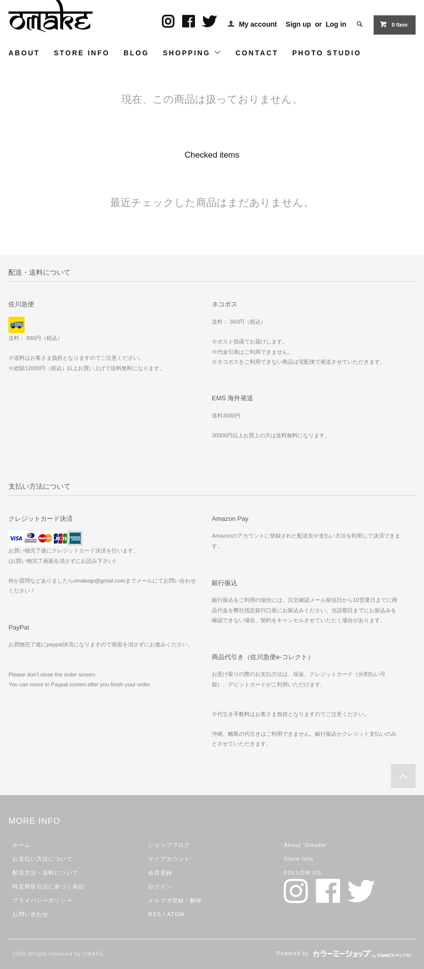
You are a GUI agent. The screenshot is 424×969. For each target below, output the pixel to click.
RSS (154, 914)
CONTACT (256, 53)
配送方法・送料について (45, 873)
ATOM (176, 914)
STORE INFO (82, 53)
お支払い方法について (42, 859)
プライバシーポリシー (42, 900)
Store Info (298, 859)
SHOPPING (192, 52)
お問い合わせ (30, 914)
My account (258, 24)
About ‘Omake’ (305, 845)
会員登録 (160, 873)
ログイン (160, 886)
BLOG (136, 53)
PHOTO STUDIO (326, 53)
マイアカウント (169, 859)
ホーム (21, 845)
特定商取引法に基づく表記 (48, 886)
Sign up (298, 24)
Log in (336, 24)
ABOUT (24, 53)
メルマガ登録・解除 (175, 900)
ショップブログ (169, 845)
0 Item (393, 24)
